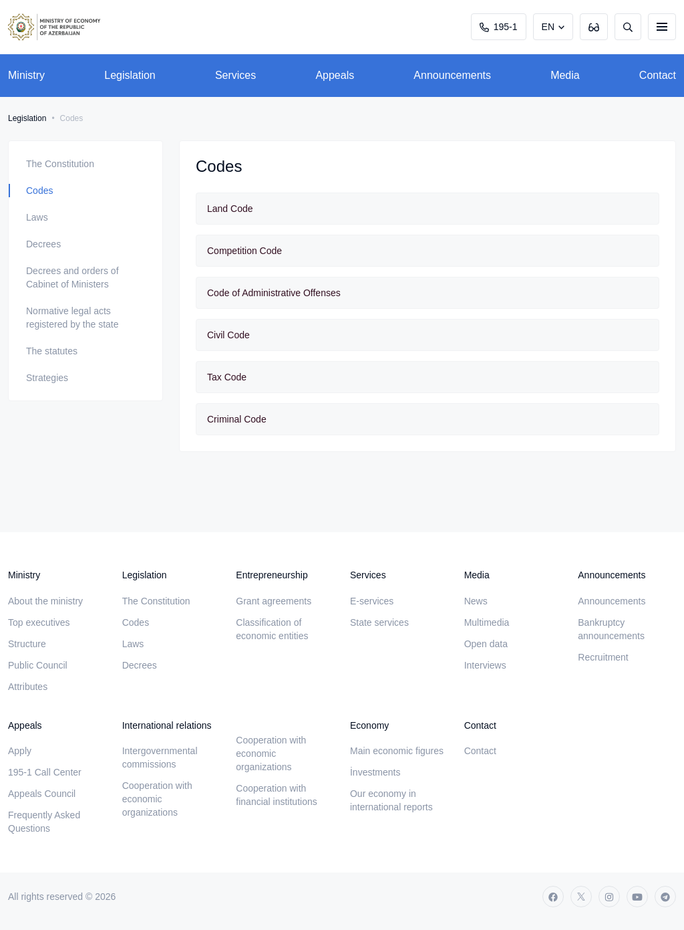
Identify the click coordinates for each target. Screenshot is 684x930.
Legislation (130, 75)
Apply (19, 750)
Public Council (37, 665)
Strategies (47, 377)
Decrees (43, 244)
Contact (657, 75)
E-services (371, 601)
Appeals (334, 75)
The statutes (51, 351)
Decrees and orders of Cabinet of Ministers (72, 277)
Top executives (39, 622)
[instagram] (609, 896)
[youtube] (637, 896)
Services (235, 75)
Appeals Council (41, 793)
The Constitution (60, 163)
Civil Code (228, 335)
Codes (39, 190)
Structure (27, 643)
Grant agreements (273, 601)
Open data (486, 643)
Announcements (452, 75)
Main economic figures (397, 750)
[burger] (662, 26)
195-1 (499, 26)
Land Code (230, 208)
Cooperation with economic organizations (157, 799)
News (476, 601)
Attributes (27, 686)
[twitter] (581, 896)
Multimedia (487, 622)
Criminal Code (237, 419)
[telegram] (665, 896)
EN (548, 26)
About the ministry (45, 601)
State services (379, 622)
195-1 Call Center (44, 772)
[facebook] (553, 896)
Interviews (485, 665)
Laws (37, 217)
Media (565, 75)
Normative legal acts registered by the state (72, 318)
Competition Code (244, 250)
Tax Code (226, 377)
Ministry (26, 75)
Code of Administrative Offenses (274, 292)
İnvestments (375, 772)
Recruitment (603, 657)
